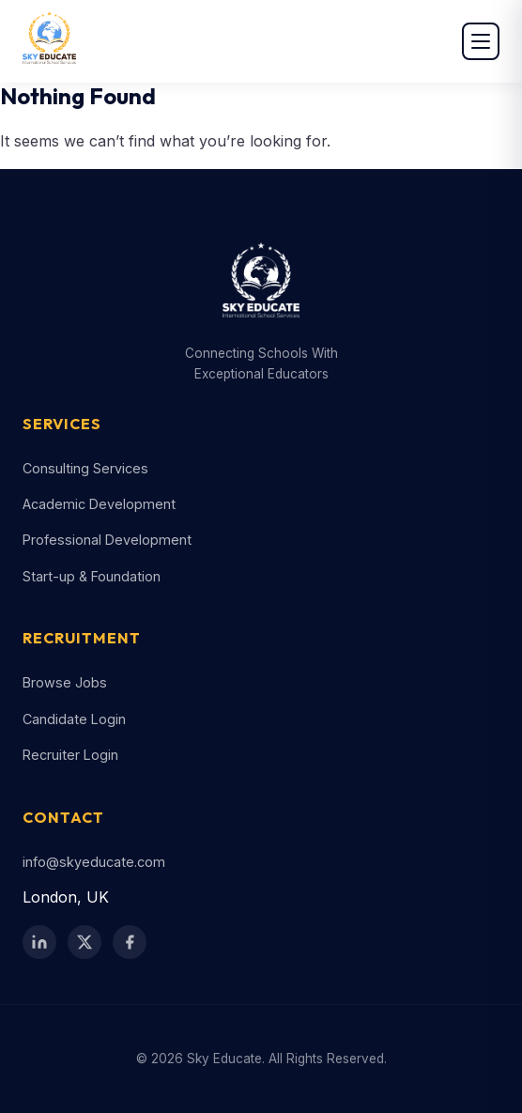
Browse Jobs (65, 682)
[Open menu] (480, 41)
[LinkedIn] (39, 942)
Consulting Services (85, 468)
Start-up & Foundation (92, 576)
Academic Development (99, 504)
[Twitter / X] (84, 942)
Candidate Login (74, 719)
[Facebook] (129, 942)
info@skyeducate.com (94, 862)
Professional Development (107, 540)
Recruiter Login (70, 755)
